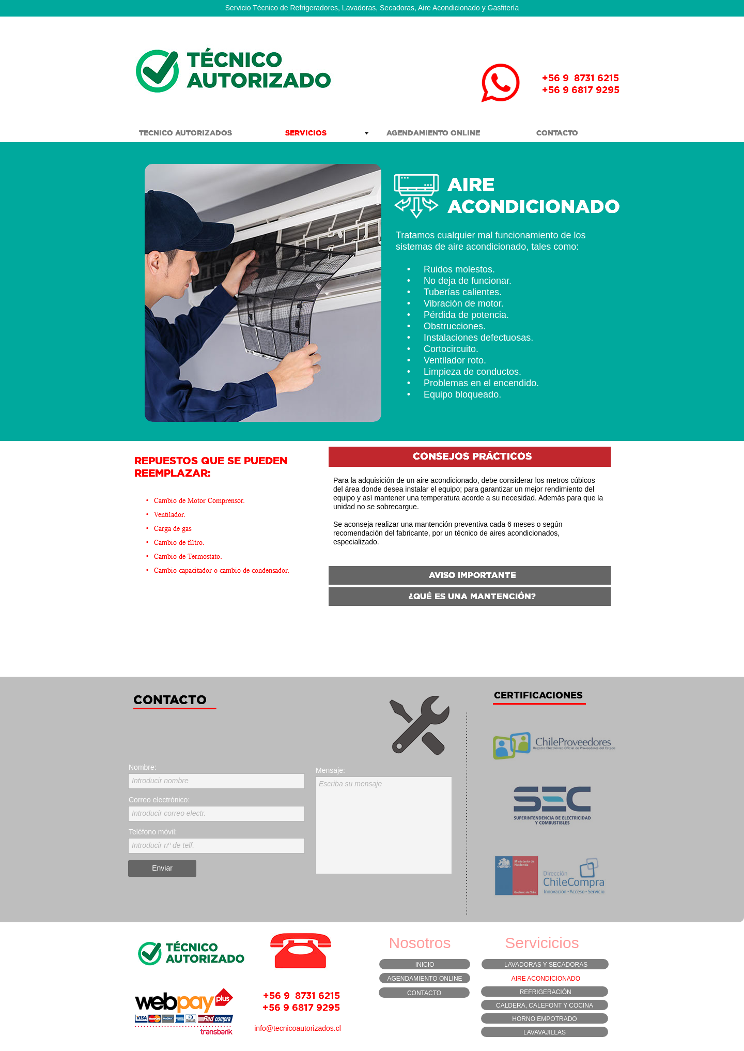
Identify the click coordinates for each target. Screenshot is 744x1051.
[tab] (470, 457)
